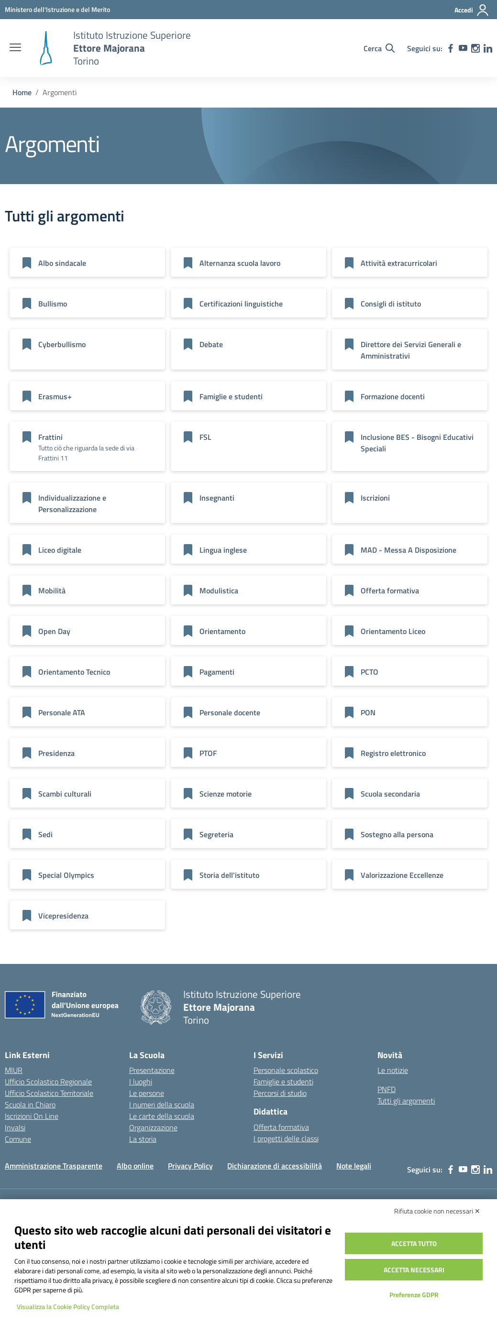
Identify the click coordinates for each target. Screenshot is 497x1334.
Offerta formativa (281, 1127)
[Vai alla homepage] (46, 48)
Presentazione (152, 1070)
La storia (142, 1139)
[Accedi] (472, 10)
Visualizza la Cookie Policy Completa (68, 1306)
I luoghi (140, 1081)
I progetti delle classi (286, 1138)
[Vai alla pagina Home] (22, 92)
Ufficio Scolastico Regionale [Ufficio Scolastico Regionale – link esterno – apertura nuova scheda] (48, 1081)
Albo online (135, 1165)
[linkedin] (488, 48)
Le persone (146, 1093)
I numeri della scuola (161, 1104)
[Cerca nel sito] (379, 48)
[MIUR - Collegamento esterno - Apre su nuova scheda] (57, 9)
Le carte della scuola (161, 1116)
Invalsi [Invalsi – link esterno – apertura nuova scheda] (15, 1127)
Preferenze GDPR (414, 1295)
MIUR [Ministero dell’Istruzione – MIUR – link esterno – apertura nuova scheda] (13, 1070)
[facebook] (450, 48)
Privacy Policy (190, 1165)
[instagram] (475, 48)
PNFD (386, 1089)
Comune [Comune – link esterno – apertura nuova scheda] (18, 1139)
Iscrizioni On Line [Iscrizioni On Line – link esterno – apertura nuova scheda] (31, 1116)
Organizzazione (153, 1127)
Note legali (353, 1165)
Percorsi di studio (280, 1093)
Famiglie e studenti (283, 1081)
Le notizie (392, 1070)
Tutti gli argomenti (406, 1100)
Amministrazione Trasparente (53, 1165)
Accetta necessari (414, 1270)
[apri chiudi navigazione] (15, 48)
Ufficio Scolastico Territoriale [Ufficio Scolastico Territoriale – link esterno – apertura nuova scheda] (49, 1093)
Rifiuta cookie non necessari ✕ (437, 1211)
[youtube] (463, 48)
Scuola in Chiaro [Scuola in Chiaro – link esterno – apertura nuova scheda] (30, 1104)
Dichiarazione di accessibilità (274, 1165)
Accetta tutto (414, 1243)
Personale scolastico (286, 1070)
